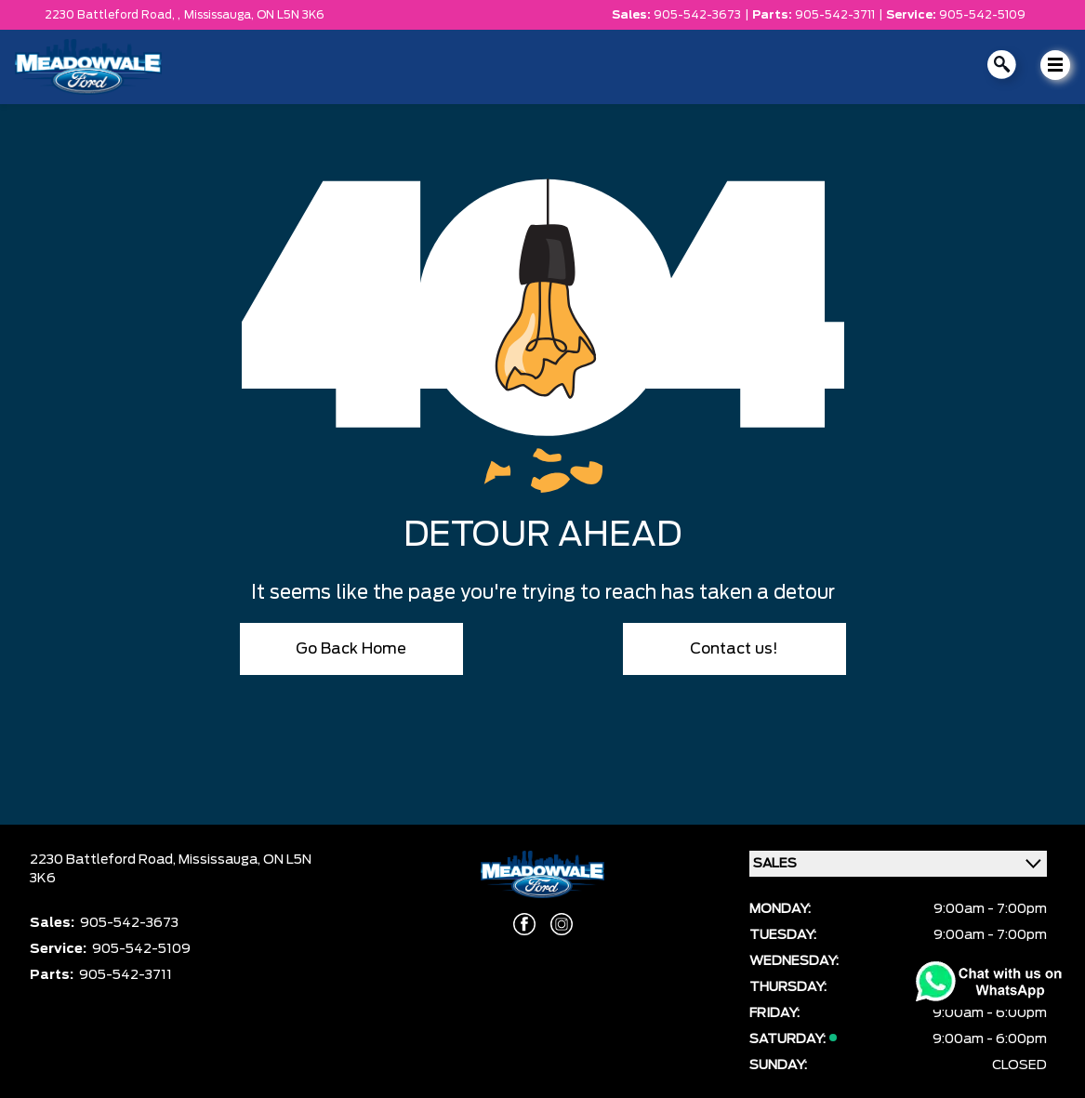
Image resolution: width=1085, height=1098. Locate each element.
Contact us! (734, 649)
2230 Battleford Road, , (112, 14)
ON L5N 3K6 (290, 14)
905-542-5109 (982, 14)
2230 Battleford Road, (104, 859)
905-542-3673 (697, 14)
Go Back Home (351, 649)
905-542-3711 (835, 14)
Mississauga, (220, 14)
